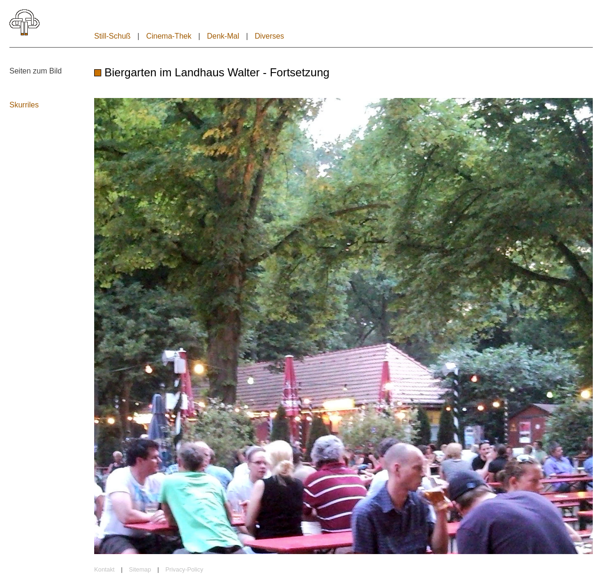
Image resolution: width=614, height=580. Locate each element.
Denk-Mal (223, 36)
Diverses (269, 36)
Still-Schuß (112, 36)
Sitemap (140, 569)
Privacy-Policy (184, 569)
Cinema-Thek (168, 36)
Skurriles (24, 105)
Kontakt (104, 569)
